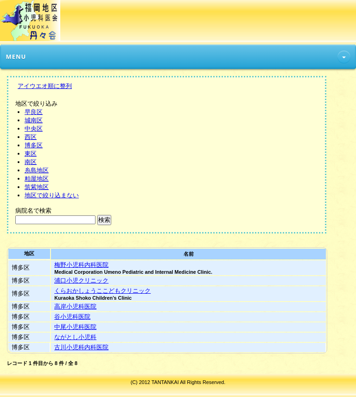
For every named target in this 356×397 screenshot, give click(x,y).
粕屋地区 (37, 178)
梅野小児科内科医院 (81, 264)
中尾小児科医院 (75, 326)
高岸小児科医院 (75, 306)
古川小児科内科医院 (81, 347)
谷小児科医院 (72, 316)
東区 (31, 153)
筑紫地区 (37, 186)
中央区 (34, 128)
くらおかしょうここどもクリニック (102, 290)
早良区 (34, 111)
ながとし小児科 (75, 337)
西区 (31, 136)
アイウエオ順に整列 (45, 85)
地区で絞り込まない (52, 195)
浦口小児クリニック (81, 280)
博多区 (34, 145)
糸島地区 (37, 170)
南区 (31, 161)
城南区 (34, 120)
